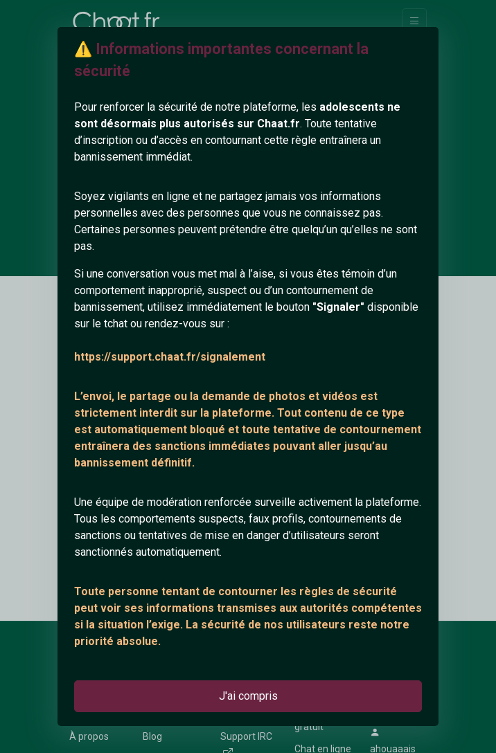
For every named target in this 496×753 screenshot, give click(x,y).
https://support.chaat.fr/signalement (169, 356)
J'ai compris (248, 695)
